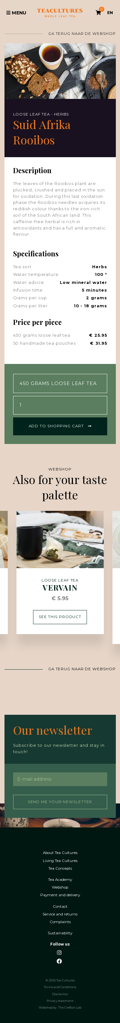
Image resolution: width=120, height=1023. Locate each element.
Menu (16, 13)
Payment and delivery (60, 894)
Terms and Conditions (60, 986)
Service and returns (60, 914)
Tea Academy (60, 879)
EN (110, 12)
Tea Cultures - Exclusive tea (60, 13)
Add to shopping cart (60, 425)
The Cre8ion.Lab (69, 1007)
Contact (60, 906)
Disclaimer (60, 993)
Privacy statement (60, 1000)
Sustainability (60, 932)
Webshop (60, 887)
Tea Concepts (60, 868)
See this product (60, 616)
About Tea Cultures (60, 852)
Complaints (60, 921)
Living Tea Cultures (60, 860)
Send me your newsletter (60, 801)
